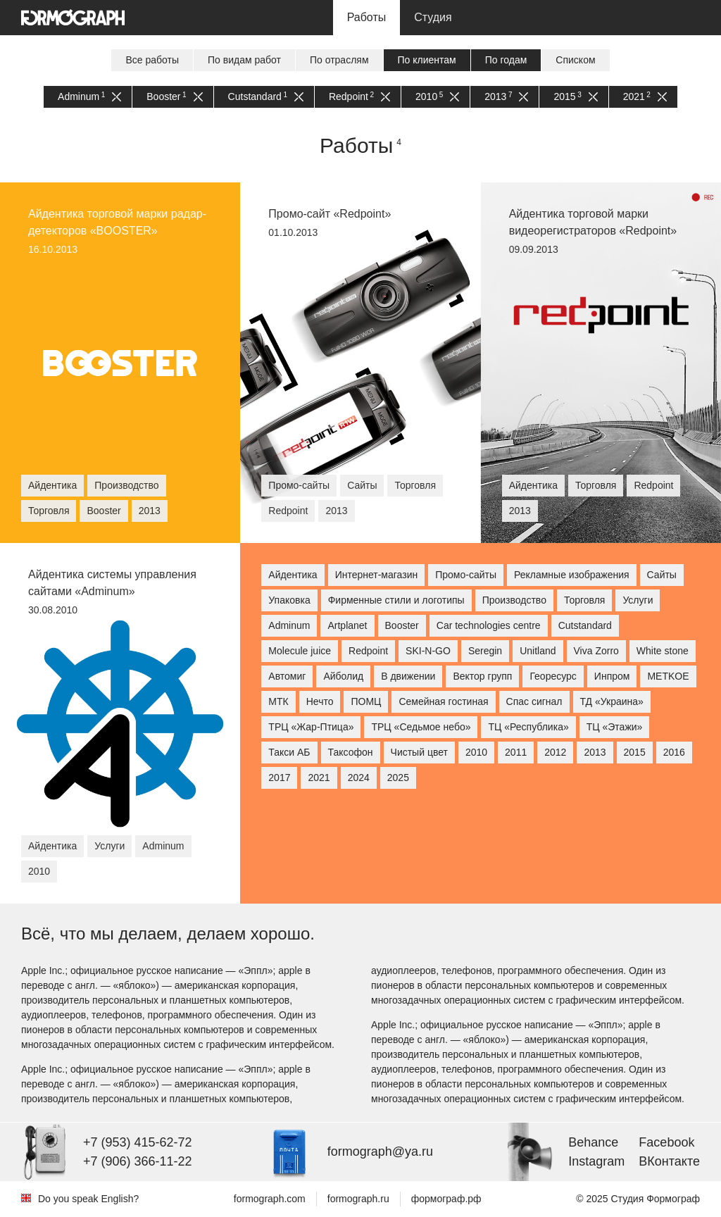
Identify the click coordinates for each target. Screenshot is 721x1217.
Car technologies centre (489, 625)
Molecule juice (299, 650)
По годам (506, 59)
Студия (432, 17)
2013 (506, 96)
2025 (398, 777)
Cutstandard (265, 96)
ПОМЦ (366, 701)
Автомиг (287, 676)
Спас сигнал (534, 701)
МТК (278, 701)
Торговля (584, 600)
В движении (408, 676)
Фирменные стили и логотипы (396, 600)
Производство (514, 600)
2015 (575, 96)
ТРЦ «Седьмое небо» (420, 726)
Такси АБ (289, 752)
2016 (674, 752)
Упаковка (289, 600)
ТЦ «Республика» (528, 726)
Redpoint (359, 96)
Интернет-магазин (376, 574)
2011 (516, 752)
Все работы (152, 59)
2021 (645, 96)
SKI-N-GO (428, 650)
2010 (437, 96)
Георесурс (552, 676)
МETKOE (668, 676)
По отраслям (339, 59)
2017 (279, 777)
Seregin (485, 650)
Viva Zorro (596, 650)
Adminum (89, 96)
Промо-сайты (465, 574)
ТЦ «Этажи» (615, 726)
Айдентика (292, 574)
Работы (367, 17)
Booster (174, 96)
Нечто (320, 701)
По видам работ (244, 59)
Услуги (637, 600)
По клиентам (427, 59)
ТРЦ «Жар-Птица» (310, 726)
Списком (575, 59)
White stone (663, 650)
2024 (359, 777)
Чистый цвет (419, 752)
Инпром (612, 676)
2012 (555, 752)
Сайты (662, 574)
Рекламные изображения (571, 574)
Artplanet (347, 625)
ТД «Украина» (612, 701)
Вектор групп (482, 676)
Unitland (538, 650)
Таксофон (350, 752)
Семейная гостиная (443, 701)
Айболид (343, 676)
